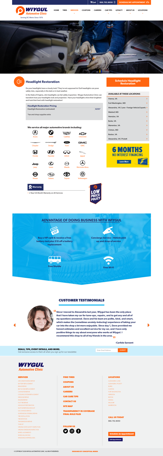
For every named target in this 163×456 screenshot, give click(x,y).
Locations (142, 10)
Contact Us (69, 401)
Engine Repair (22, 400)
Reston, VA (112, 134)
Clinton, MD (113, 130)
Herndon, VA (113, 116)
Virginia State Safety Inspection (29, 427)
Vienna (110, 400)
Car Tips (108, 10)
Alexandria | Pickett (115, 384)
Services (74, 10)
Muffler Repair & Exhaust (26, 408)
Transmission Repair (25, 421)
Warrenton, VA (114, 125)
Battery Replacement (25, 384)
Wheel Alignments (24, 432)
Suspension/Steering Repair (27, 413)
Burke (110, 386)
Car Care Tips (70, 396)
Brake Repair (22, 386)
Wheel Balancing (24, 435)
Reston (110, 397)
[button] (24, 324)
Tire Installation (24, 416)
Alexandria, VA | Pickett (117, 139)
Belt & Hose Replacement (26, 389)
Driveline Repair (23, 397)
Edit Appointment (115, 439)
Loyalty (119, 10)
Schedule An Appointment (122, 434)
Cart (93, 2)
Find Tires (68, 377)
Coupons (86, 10)
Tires (65, 10)
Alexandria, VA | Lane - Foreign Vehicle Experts (127, 108)
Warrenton (112, 405)
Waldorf (111, 403)
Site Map (68, 406)
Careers (97, 10)
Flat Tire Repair (23, 403)
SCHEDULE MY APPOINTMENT (134, 2)
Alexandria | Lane (114, 381)
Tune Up (20, 424)
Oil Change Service (24, 411)
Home (56, 10)
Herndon (111, 394)
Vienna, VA (112, 99)
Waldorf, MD (113, 112)
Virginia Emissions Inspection (28, 430)
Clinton (111, 389)
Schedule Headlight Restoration (128, 82)
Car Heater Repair (24, 392)
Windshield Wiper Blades (26, 438)
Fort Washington (114, 392)
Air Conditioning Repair (26, 381)
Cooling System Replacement (28, 394)
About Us (130, 10)
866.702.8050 (108, 2)
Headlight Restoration (26, 405)
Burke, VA (112, 121)
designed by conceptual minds (85, 451)
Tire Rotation (22, 419)
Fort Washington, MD (117, 103)
